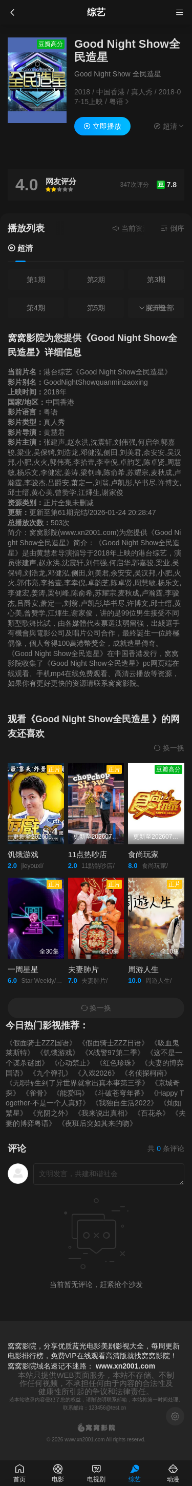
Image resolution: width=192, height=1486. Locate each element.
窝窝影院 (22, 1366)
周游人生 (143, 969)
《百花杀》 (151, 1113)
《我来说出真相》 (103, 1113)
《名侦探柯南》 (146, 1073)
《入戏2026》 (96, 1073)
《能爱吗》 (71, 1093)
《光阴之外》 (50, 1113)
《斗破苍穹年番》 (119, 1093)
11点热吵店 (88, 854)
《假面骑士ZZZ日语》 (113, 1043)
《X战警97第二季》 (112, 1052)
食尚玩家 (143, 854)
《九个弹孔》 (50, 1073)
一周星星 (23, 969)
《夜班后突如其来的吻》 (97, 1123)
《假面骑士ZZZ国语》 (41, 1043)
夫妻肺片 (83, 969)
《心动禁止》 (72, 1063)
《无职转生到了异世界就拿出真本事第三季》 (77, 1083)
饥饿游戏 (23, 854)
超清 (20, 248)
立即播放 (102, 126)
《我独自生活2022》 (125, 1103)
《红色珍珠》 (117, 1063)
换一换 (169, 748)
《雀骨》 (36, 1093)
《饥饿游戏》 (57, 1052)
